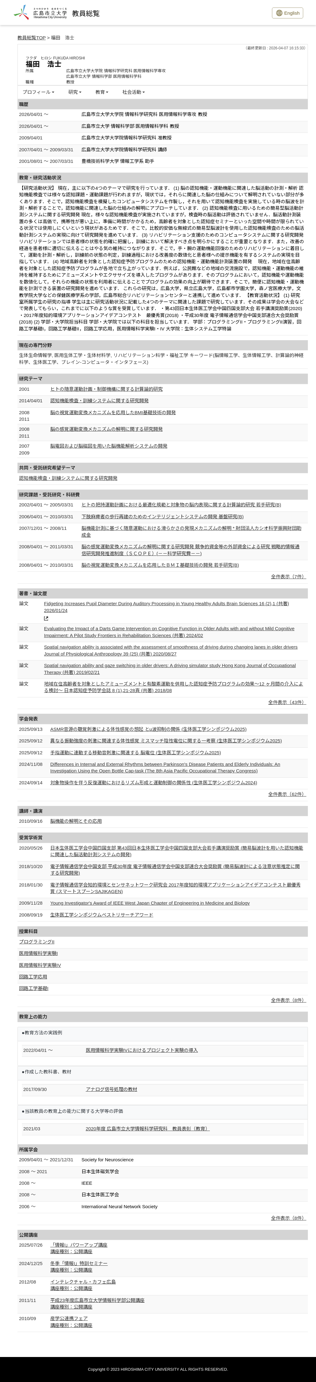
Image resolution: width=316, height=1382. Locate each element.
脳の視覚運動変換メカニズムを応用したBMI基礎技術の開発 (113, 412)
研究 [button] (73, 92)
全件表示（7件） (288, 576)
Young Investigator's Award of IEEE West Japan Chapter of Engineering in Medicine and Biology (150, 903)
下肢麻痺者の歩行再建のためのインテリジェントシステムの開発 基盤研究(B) (162, 516)
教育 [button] (100, 92)
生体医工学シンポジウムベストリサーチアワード (101, 914)
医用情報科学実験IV (40, 965)
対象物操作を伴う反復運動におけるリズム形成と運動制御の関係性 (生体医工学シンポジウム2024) (153, 782)
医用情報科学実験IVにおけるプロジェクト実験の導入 (142, 1050)
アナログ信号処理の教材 (111, 1089)
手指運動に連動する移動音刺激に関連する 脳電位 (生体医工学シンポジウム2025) (135, 752)
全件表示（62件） (287, 794)
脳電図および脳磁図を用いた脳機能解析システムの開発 (108, 446)
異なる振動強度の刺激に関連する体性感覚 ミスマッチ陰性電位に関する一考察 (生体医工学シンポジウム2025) (166, 740)
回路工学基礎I (33, 988)
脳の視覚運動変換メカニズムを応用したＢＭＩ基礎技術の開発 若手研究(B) (160, 565)
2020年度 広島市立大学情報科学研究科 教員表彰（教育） (148, 1128)
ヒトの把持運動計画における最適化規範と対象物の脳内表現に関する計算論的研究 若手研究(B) (181, 504)
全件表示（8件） (288, 1000)
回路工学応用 (33, 976)
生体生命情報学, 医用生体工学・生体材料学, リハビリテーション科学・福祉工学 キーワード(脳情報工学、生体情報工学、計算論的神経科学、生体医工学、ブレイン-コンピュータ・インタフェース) (161, 358)
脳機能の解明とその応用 (76, 821)
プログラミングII (36, 941)
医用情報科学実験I (38, 953)
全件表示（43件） (287, 702)
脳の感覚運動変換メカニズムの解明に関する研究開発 (106, 429)
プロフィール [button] (36, 92)
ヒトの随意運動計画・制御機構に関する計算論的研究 (106, 389)
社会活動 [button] (131, 92)
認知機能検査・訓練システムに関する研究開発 (99, 400)
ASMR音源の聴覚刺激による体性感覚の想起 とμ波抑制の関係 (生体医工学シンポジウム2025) (148, 729)
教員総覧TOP (31, 37)
